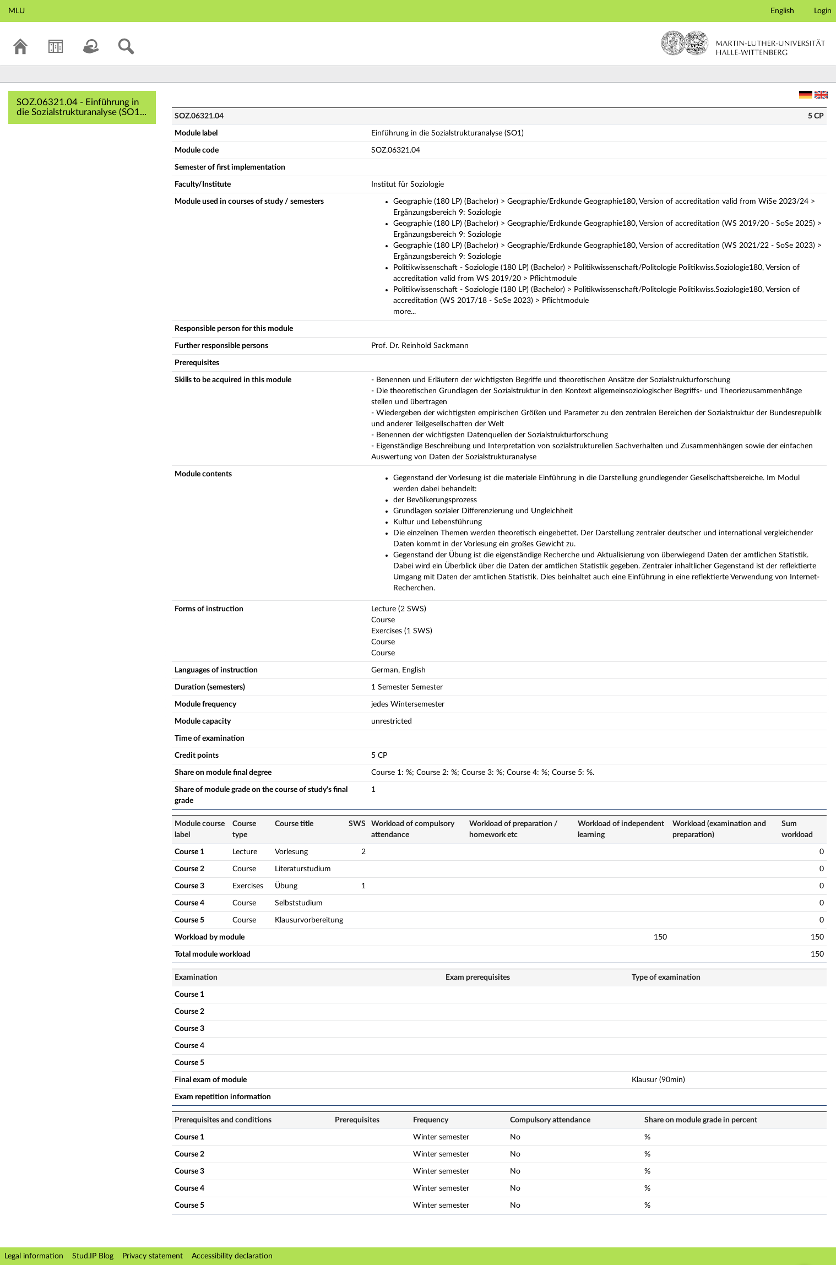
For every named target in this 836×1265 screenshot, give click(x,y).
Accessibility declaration (232, 1256)
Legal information (33, 1256)
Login (823, 11)
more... (404, 312)
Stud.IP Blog (92, 1256)
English (782, 11)
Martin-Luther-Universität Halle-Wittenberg (743, 42)
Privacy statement (152, 1256)
